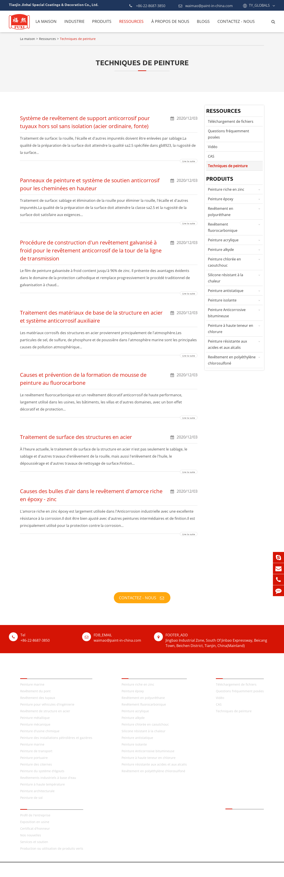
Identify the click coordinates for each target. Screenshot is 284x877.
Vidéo (212, 146)
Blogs (203, 21)
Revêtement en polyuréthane (235, 211)
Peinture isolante (235, 300)
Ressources (131, 21)
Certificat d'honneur (35, 828)
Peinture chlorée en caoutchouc (235, 262)
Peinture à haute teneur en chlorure (235, 328)
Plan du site (158, 869)
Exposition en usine (34, 822)
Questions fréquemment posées (228, 134)
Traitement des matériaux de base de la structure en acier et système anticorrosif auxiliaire (108, 316)
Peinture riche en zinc (235, 189)
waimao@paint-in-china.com (206, 6)
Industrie (74, 21)
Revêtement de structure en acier (45, 711)
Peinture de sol (31, 798)
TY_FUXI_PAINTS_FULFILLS (142, 582)
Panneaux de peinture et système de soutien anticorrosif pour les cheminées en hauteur (108, 184)
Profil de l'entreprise (35, 815)
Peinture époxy (235, 198)
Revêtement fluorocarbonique (235, 227)
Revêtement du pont (35, 691)
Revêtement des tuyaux (37, 698)
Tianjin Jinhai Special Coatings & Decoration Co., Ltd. (79, 869)
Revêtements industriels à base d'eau (48, 778)
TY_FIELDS (30, 672)
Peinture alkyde (235, 249)
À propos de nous (170, 21)
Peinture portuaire (34, 758)
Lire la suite (188, 161)
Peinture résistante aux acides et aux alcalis (235, 344)
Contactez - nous (236, 21)
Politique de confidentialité (195, 869)
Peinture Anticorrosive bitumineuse (235, 312)
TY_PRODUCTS (136, 672)
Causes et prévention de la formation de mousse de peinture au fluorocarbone (108, 378)
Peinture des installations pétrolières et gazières (56, 738)
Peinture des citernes (36, 764)
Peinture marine (32, 684)
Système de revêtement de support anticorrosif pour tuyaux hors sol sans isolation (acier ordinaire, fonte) (108, 122)
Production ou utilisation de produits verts (51, 848)
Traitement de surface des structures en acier (108, 437)
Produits (101, 21)
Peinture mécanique (35, 724)
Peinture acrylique (235, 240)
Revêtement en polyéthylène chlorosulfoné (235, 359)
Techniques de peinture (78, 39)
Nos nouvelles (30, 835)
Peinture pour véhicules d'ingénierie (47, 704)
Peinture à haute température (42, 784)
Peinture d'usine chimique (39, 731)
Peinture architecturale (37, 791)
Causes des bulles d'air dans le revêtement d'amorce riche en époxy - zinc (108, 495)
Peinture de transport (36, 751)
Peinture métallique (35, 718)
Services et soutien (34, 842)
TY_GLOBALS (259, 5)
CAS (211, 156)
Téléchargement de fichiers (230, 121)
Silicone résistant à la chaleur (235, 277)
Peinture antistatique (235, 290)
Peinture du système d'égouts (42, 771)
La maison (46, 21)
